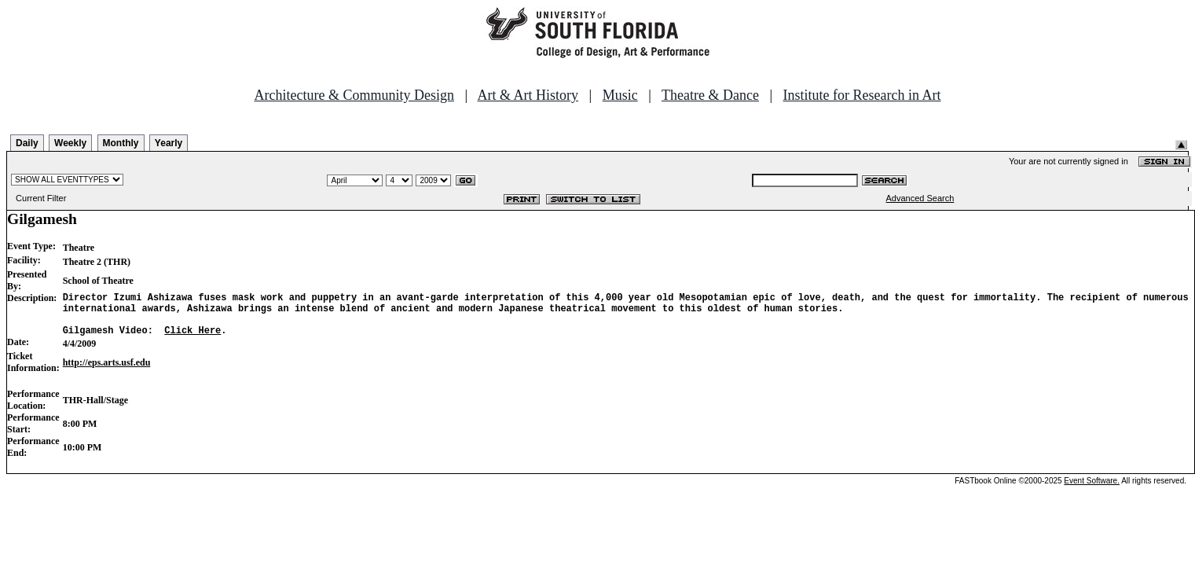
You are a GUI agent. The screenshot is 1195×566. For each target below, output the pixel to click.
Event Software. (1092, 490)
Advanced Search (920, 198)
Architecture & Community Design (354, 95)
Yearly (168, 143)
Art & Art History (528, 95)
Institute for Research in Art (862, 95)
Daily (27, 143)
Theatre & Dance (710, 95)
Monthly (121, 143)
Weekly (70, 143)
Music (620, 95)
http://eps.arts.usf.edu (107, 371)
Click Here (192, 339)
